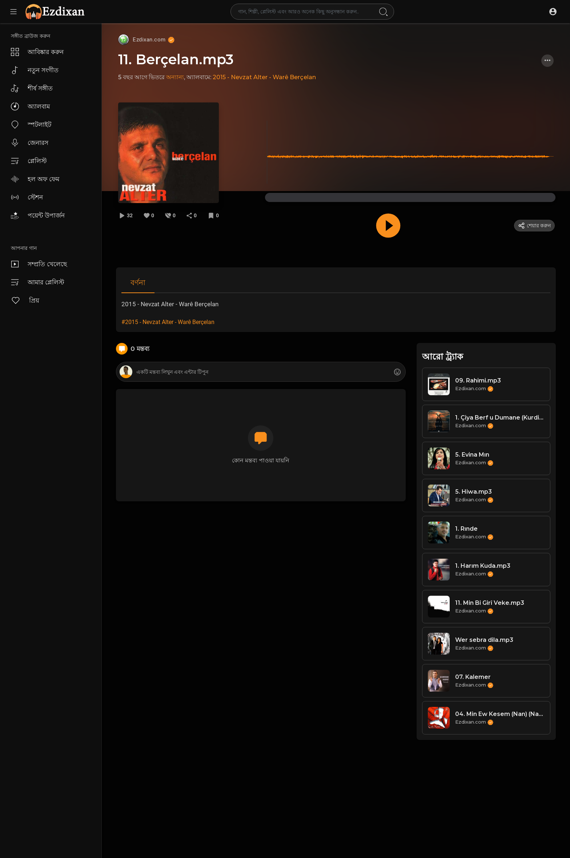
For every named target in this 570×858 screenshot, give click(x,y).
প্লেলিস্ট (29, 161)
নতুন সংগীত (35, 70)
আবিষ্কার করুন (37, 52)
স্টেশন (27, 197)
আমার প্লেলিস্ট (37, 282)
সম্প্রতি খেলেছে (39, 264)
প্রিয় (25, 300)
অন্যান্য (175, 77)
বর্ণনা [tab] (138, 282)
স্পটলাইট (31, 125)
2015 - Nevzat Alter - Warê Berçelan (264, 77)
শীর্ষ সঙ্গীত (32, 88)
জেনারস (29, 143)
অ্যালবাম (30, 106)
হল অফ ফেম (35, 179)
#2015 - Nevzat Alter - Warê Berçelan (167, 322)
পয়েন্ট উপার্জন (38, 215)
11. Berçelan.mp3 (176, 59)
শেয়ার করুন (534, 225)
